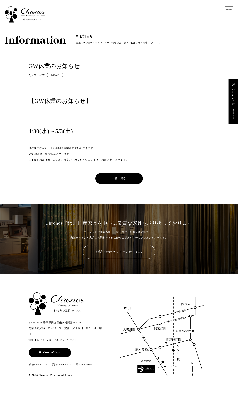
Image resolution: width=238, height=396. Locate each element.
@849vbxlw (85, 364)
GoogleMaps (52, 352)
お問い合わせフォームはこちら (119, 252)
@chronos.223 (39, 364)
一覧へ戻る (119, 178)
